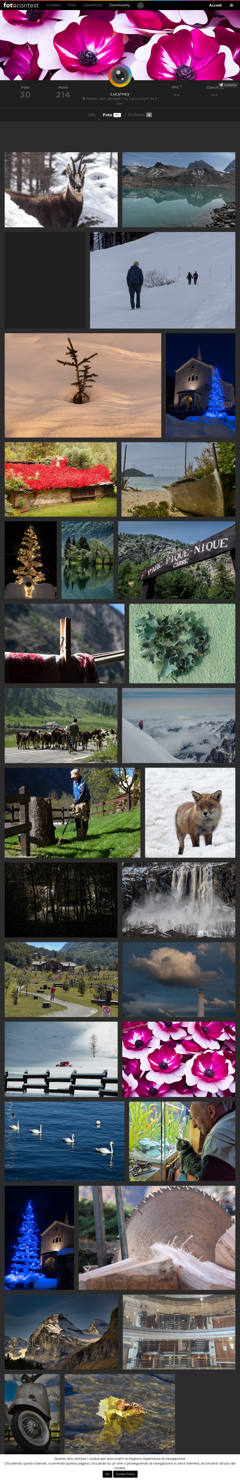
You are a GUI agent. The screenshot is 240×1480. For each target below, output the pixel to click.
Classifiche (92, 5)
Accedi (215, 5)
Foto (72, 5)
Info (92, 115)
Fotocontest (21, 4)
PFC (177, 87)
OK (107, 1474)
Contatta (227, 85)
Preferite (140, 114)
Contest (54, 5)
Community (119, 5)
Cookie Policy (125, 1474)
